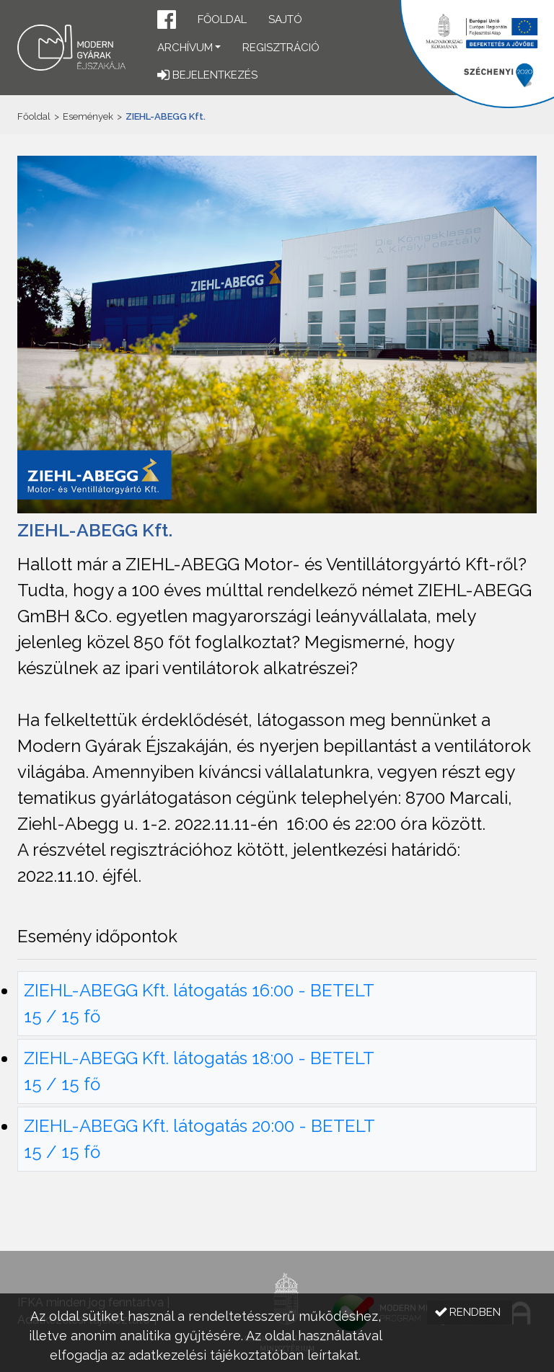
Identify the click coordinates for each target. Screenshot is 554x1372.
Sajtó (285, 19)
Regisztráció (281, 47)
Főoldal (222, 19)
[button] (166, 21)
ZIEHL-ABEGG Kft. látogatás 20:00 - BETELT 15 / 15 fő (199, 1138)
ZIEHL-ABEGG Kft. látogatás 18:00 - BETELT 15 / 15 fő (199, 1071)
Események (88, 116)
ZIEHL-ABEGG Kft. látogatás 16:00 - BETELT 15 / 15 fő (199, 1003)
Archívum (185, 47)
